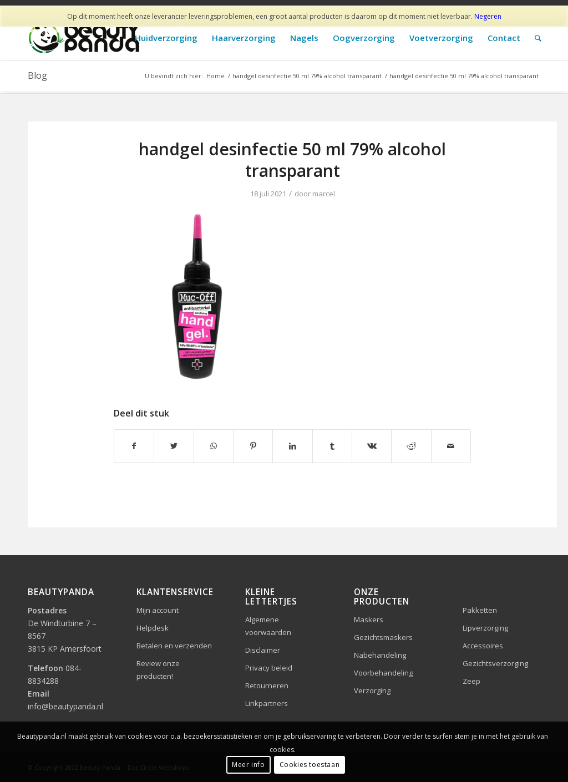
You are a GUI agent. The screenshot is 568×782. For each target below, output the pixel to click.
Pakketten (480, 610)
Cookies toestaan (310, 764)
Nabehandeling (380, 655)
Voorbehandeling (383, 673)
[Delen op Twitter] (173, 446)
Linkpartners (266, 703)
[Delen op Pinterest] (253, 446)
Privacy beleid (268, 668)
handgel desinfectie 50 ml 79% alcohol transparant (292, 160)
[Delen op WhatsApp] (213, 446)
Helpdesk (152, 628)
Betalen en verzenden (174, 646)
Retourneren (266, 685)
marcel (323, 194)
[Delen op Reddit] (411, 446)
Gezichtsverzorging (495, 663)
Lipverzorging (485, 628)
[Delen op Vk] (371, 446)
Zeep (471, 681)
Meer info (248, 764)
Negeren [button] (487, 16)
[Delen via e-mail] (451, 446)
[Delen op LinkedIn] (292, 446)
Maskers (368, 619)
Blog (37, 75)
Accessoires (483, 646)
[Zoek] (538, 38)
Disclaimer (262, 650)
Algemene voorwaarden (268, 626)
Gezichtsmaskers (383, 637)
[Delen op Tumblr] (332, 446)
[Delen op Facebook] (134, 446)
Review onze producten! (158, 669)
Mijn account (157, 610)
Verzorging (372, 690)
